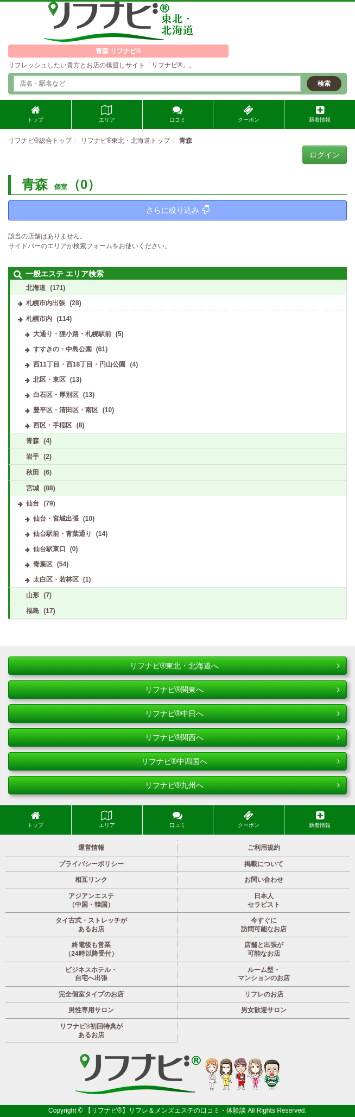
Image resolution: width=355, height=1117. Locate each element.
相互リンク (91, 879)
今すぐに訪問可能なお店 (264, 925)
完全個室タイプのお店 (91, 994)
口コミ (177, 114)
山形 (32, 595)
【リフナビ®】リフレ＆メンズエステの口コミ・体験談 (166, 1110)
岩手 (32, 456)
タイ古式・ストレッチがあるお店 (91, 925)
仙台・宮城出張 (56, 518)
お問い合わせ (263, 879)
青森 (32, 441)
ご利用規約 (264, 847)
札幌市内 (39, 319)
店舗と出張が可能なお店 (263, 949)
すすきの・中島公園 (62, 349)
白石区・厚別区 (56, 395)
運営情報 (91, 847)
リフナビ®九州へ (242, 785)
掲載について (263, 864)
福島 (32, 611)
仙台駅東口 (49, 549)
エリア (107, 114)
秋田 (32, 472)
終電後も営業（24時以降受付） (91, 949)
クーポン (248, 114)
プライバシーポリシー (91, 864)
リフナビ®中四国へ (240, 761)
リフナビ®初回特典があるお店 (91, 1031)
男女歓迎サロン (264, 1010)
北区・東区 (49, 379)
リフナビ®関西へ (242, 737)
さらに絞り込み (178, 209)
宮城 (32, 488)
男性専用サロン (91, 1010)
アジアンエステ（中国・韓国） (91, 900)
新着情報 (320, 114)
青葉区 (43, 564)
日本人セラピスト (264, 900)
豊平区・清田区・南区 (65, 410)
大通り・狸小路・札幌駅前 (72, 334)
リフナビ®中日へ (242, 713)
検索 (324, 83)
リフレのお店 (263, 994)
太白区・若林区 (56, 579)
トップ (35, 114)
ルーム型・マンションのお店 (264, 974)
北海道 (36, 288)
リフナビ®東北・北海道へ (235, 665)
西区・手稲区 (52, 425)
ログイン (324, 154)
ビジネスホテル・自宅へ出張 (91, 974)
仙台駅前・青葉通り (62, 534)
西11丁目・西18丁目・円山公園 (79, 364)
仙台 (32, 503)
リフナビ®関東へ (242, 689)
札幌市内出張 (45, 303)
